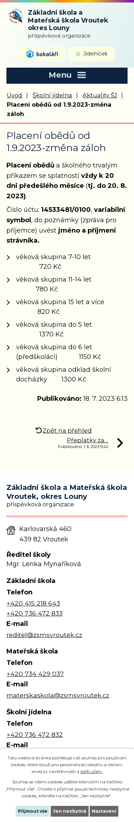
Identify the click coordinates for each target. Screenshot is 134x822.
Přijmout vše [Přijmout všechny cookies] (33, 811)
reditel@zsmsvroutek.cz (44, 634)
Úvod (14, 95)
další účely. (91, 771)
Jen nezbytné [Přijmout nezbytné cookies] (69, 811)
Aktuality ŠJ (100, 95)
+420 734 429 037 (35, 673)
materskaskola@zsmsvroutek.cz (57, 695)
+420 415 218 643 (33, 603)
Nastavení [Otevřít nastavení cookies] (104, 811)
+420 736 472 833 (34, 613)
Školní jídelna (52, 95)
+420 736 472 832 (34, 734)
